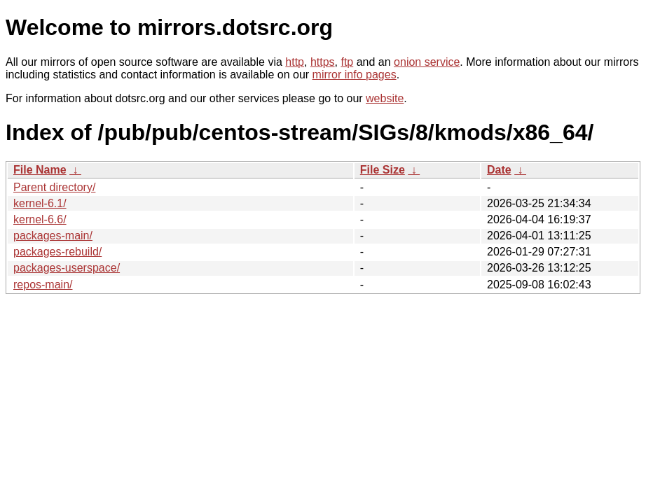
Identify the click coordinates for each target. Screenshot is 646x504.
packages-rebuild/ (57, 252)
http (294, 62)
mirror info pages (354, 74)
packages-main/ (52, 235)
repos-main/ (42, 284)
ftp (347, 62)
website (385, 98)
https (322, 62)
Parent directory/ (54, 187)
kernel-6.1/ (40, 203)
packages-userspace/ (66, 268)
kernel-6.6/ (40, 219)
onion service (427, 62)
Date (499, 170)
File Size (382, 170)
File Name (40, 170)
